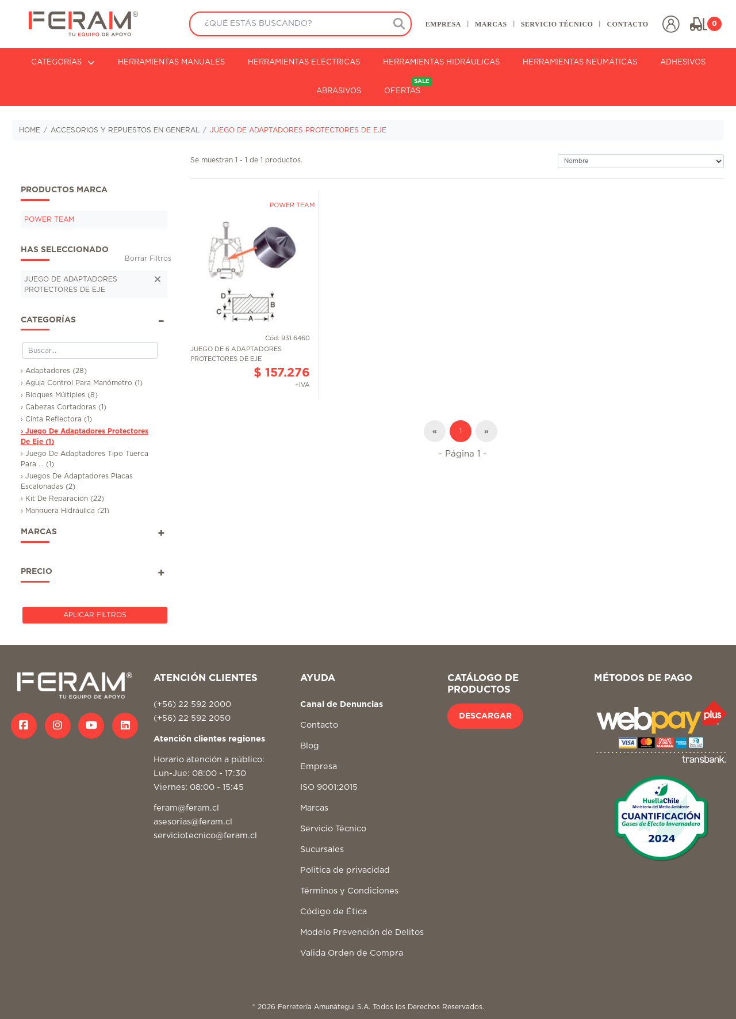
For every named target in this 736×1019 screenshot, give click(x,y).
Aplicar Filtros (94, 614)
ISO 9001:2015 (329, 787)
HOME (29, 130)
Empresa (318, 766)
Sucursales (322, 849)
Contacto (319, 725)
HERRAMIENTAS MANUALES (171, 62)
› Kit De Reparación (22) (62, 498)
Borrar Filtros (148, 258)
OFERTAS (408, 86)
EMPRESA (443, 24)
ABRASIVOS (338, 91)
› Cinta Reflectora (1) (56, 419)
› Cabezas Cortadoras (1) (63, 407)
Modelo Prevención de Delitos (362, 932)
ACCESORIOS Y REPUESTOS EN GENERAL (125, 130)
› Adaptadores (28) (54, 370)
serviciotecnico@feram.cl (205, 835)
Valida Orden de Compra (351, 953)
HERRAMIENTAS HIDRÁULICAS (441, 62)
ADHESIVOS (683, 62)
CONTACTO (627, 24)
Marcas (314, 808)
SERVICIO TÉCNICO (556, 24)
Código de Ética (333, 911)
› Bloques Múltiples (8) (59, 394)
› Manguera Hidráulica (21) (65, 510)
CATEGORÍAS (63, 62)
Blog (309, 746)
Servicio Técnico (333, 828)
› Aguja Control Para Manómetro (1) (82, 382)
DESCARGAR (485, 716)
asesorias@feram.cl (193, 822)
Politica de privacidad (345, 870)
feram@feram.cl (186, 808)
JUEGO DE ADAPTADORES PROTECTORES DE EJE (298, 130)
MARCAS (490, 24)
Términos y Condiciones (349, 891)
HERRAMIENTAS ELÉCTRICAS (304, 62)
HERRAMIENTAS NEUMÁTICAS (580, 62)
